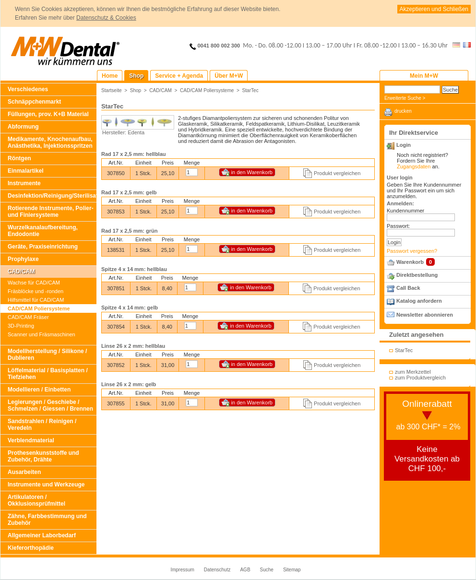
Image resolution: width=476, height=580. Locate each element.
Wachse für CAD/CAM (34, 282)
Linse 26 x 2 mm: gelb (128, 384)
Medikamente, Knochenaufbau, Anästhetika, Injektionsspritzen (50, 142)
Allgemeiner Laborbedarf (42, 535)
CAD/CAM (21, 271)
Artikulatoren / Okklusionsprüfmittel (36, 500)
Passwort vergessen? (412, 251)
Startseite (111, 90)
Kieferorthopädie (31, 547)
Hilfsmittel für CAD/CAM (36, 300)
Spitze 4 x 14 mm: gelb (129, 307)
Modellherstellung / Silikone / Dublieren (47, 354)
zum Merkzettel (413, 372)
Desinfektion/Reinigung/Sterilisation (52, 195)
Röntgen (19, 158)
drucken (403, 111)
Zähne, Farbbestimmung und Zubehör (47, 519)
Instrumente (24, 183)
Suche (267, 569)
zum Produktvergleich (420, 377)
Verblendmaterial (31, 440)
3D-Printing (21, 326)
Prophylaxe (23, 259)
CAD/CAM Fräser (28, 317)
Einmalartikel (26, 170)
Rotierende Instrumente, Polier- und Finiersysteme (51, 211)
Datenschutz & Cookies (106, 17)
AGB (245, 569)
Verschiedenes (28, 89)
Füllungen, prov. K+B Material (48, 114)
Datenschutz (217, 569)
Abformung (23, 126)
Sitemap (292, 569)
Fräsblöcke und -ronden (35, 291)
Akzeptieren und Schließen (434, 9)
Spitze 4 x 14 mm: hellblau (134, 269)
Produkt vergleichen (337, 173)
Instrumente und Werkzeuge (46, 484)
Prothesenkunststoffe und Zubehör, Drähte (43, 456)
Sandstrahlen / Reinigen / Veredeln (42, 424)
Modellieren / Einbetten (39, 389)
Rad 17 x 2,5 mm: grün (129, 231)
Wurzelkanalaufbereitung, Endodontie (43, 230)
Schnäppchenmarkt (34, 101)
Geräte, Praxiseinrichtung (43, 246)
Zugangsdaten (413, 166)
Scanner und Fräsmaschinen (41, 334)
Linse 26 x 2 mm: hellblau (133, 346)
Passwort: (398, 226)
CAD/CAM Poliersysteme (39, 308)
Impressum (182, 569)
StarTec (250, 90)
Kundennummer (405, 210)
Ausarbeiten (24, 472)
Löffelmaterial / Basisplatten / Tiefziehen (48, 373)
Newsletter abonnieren (424, 315)
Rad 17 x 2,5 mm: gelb (129, 192)
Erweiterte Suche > (404, 98)
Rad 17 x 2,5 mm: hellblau (133, 154)
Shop (136, 90)
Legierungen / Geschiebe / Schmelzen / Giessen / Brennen (50, 405)
